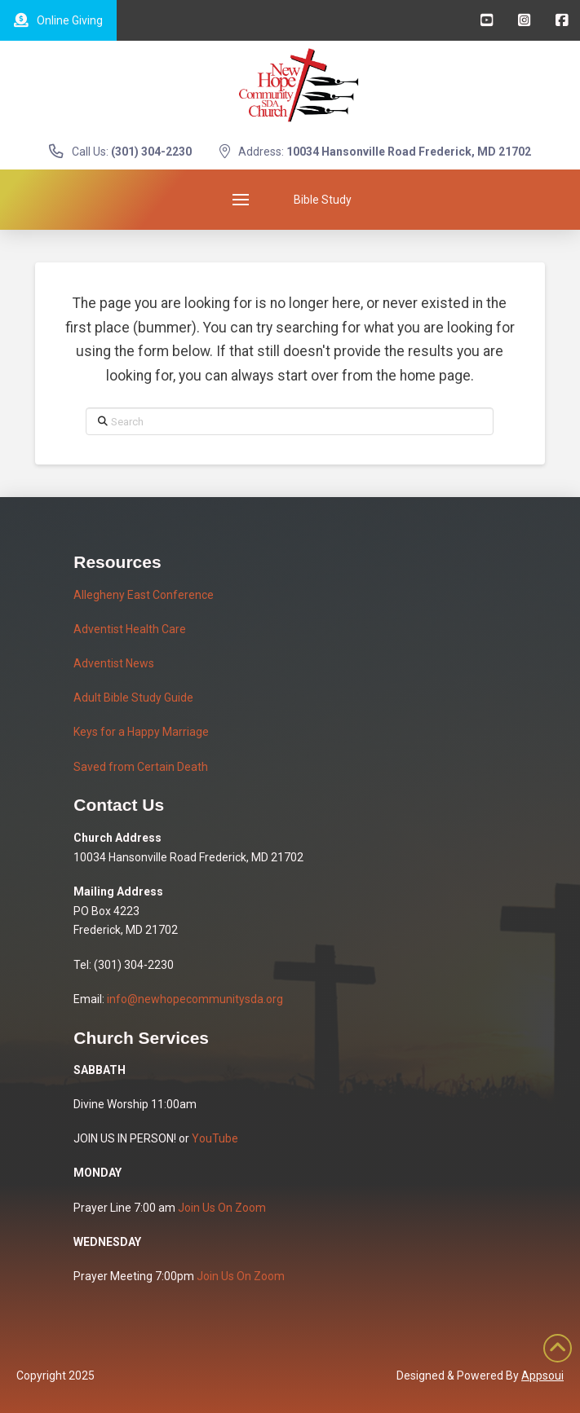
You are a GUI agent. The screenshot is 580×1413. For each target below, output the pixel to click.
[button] (240, 199)
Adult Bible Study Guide (133, 697)
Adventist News (113, 663)
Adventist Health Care (129, 629)
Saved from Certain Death (140, 766)
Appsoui (542, 1375)
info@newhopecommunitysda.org (195, 999)
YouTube (215, 1138)
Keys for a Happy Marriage (141, 731)
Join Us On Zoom (222, 1207)
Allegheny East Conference (143, 594)
